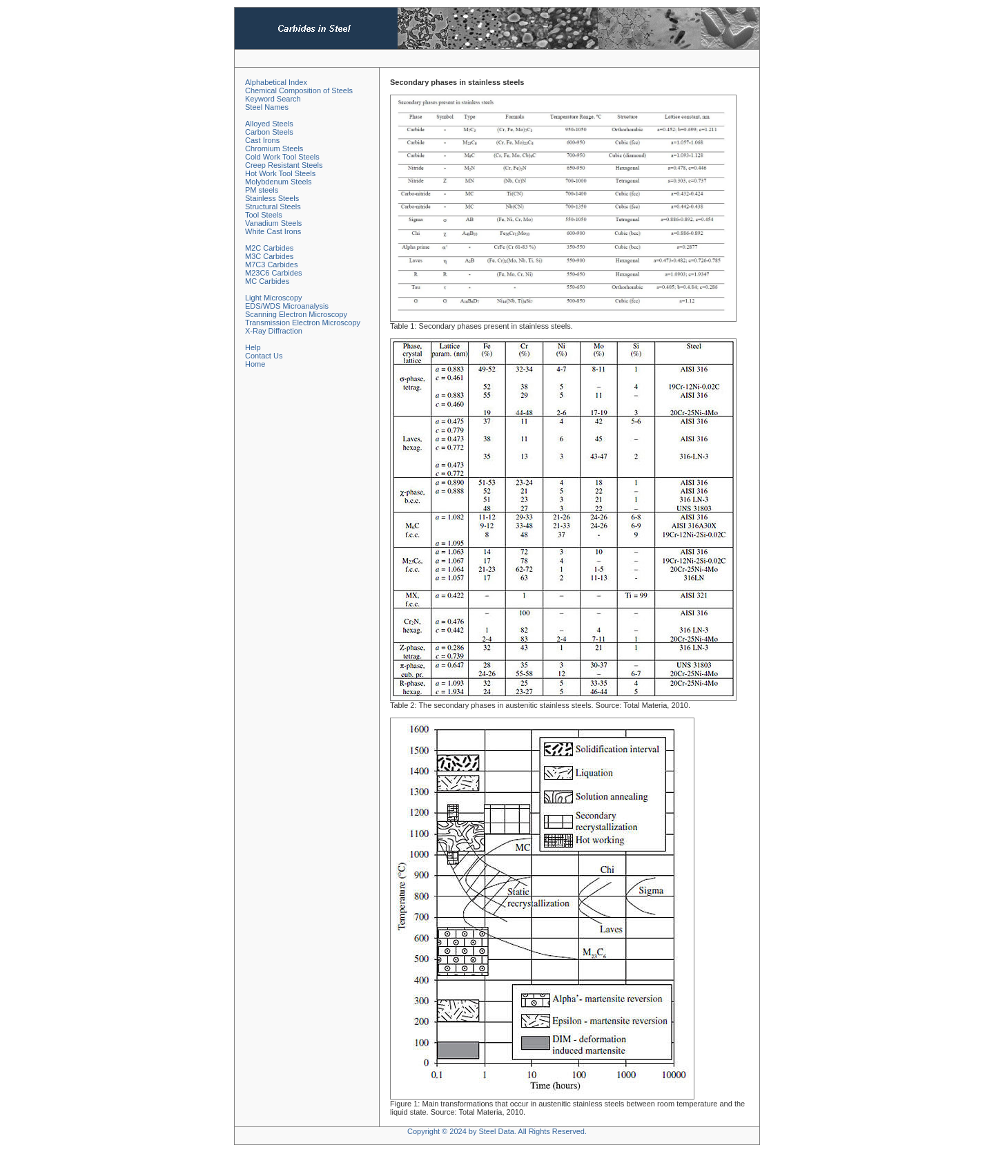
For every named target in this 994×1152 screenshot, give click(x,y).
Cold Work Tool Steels (282, 157)
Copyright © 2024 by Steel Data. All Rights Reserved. (497, 1131)
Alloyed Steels (269, 123)
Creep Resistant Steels (284, 165)
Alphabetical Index (276, 82)
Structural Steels (273, 206)
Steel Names (267, 107)
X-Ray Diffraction (273, 331)
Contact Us (263, 356)
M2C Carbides (269, 248)
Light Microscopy (273, 298)
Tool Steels (263, 215)
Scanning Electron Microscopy (296, 314)
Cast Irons (262, 140)
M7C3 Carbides (271, 264)
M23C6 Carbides (273, 273)
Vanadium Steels (273, 223)
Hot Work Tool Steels (280, 173)
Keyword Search (273, 99)
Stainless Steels (272, 198)
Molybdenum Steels (278, 181)
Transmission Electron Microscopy (302, 322)
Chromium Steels (274, 148)
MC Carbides (267, 281)
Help (253, 347)
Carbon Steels (269, 132)
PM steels (261, 190)
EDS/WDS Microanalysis (287, 306)
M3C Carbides (269, 256)
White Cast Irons (273, 231)
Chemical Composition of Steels (299, 90)
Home (255, 364)
